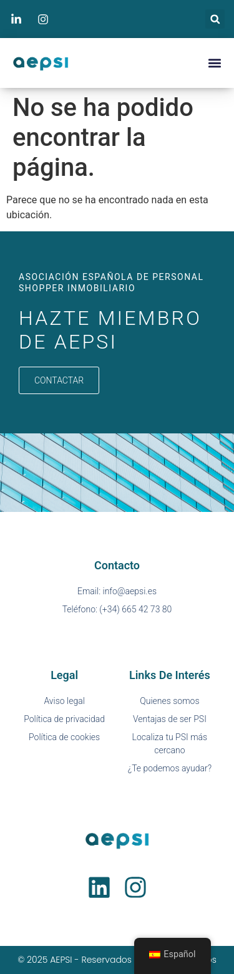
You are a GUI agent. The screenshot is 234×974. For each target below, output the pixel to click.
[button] (215, 19)
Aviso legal (64, 701)
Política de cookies (64, 737)
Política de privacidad (64, 719)
